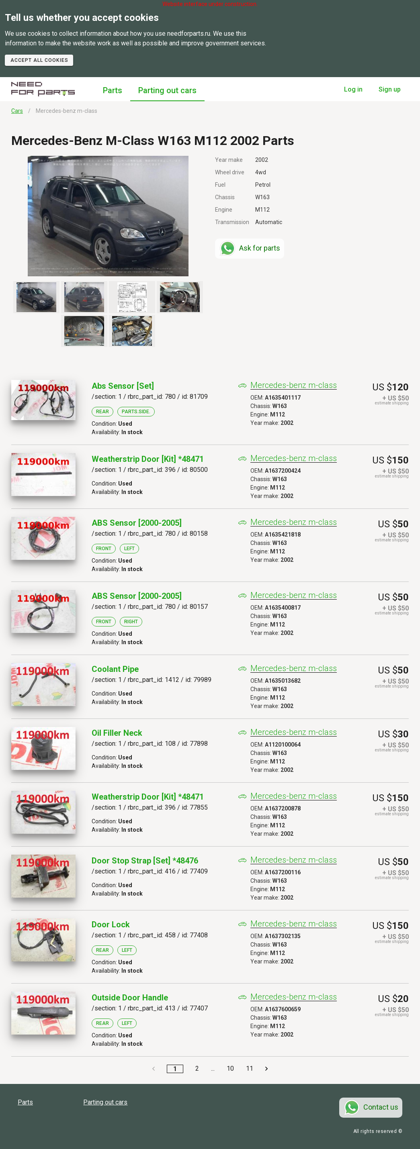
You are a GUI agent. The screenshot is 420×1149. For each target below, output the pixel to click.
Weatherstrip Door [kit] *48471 (148, 459)
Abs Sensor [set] (123, 386)
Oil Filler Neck (117, 733)
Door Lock (111, 924)
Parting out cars (167, 90)
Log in (353, 89)
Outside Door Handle (130, 997)
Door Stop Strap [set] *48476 (145, 860)
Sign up (390, 89)
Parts (112, 90)
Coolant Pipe (115, 669)
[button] (108, 216)
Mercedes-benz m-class (293, 385)
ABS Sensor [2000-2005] (137, 523)
